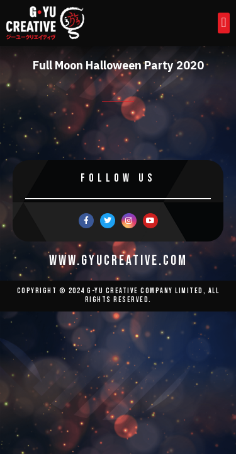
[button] (224, 23)
